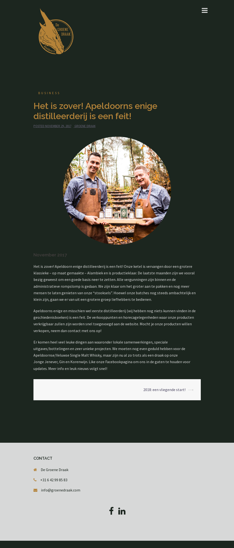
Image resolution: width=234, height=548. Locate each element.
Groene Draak (85, 126)
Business (49, 93)
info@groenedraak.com (60, 490)
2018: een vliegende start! (164, 389)
